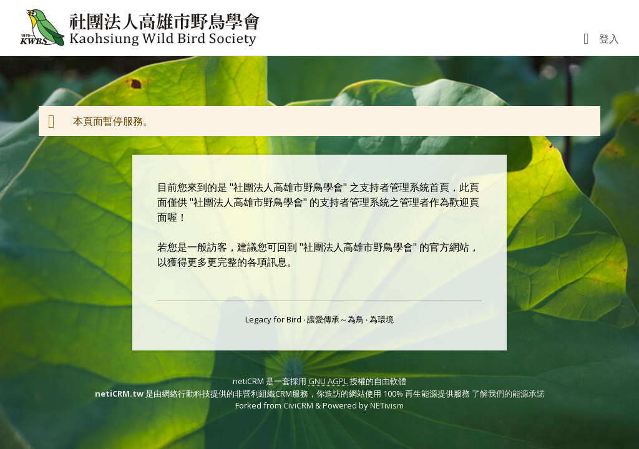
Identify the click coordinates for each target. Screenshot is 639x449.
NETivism (387, 405)
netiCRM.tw (119, 393)
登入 (609, 39)
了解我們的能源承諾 (508, 393)
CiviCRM (298, 405)
